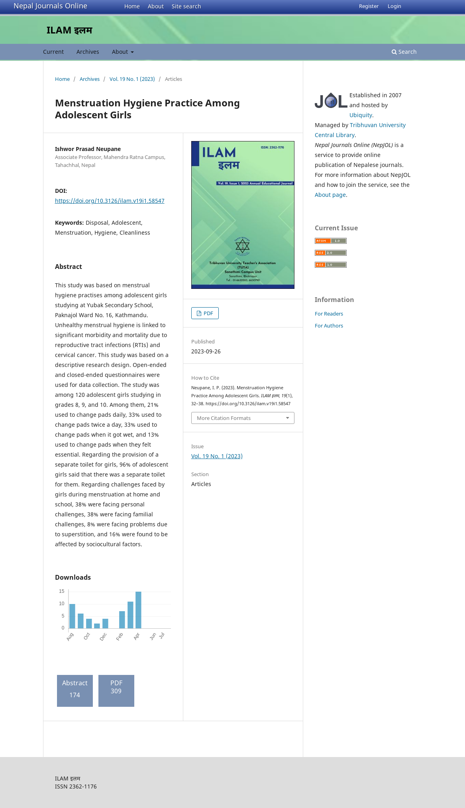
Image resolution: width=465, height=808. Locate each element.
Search (404, 51)
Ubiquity (360, 115)
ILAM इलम (69, 29)
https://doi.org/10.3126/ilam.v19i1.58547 (110, 200)
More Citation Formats (224, 418)
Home (132, 6)
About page (330, 194)
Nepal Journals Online (50, 5)
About (156, 6)
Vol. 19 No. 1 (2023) (132, 78)
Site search (186, 6)
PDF (207, 313)
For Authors (329, 325)
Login (394, 6)
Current (53, 51)
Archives (88, 51)
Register (369, 6)
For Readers (329, 313)
